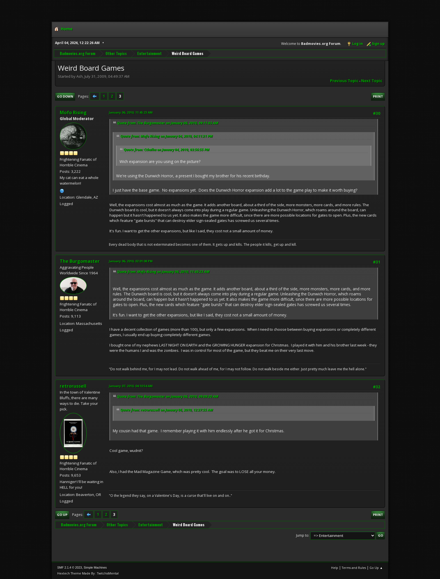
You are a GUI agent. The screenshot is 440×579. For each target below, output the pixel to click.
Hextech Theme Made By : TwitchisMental (88, 573)
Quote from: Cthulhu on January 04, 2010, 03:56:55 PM (166, 149)
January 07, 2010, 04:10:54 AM (131, 386)
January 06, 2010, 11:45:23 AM (131, 112)
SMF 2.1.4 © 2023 (69, 567)
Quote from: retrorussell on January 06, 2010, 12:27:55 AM (166, 410)
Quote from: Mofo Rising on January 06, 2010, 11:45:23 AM (163, 271)
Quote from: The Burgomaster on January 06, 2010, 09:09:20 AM (167, 396)
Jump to (302, 535)
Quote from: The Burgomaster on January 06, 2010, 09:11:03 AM (167, 123)
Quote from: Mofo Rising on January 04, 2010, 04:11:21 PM (166, 136)
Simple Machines (95, 567)
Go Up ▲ (376, 568)
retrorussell (73, 386)
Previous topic (344, 80)
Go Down (65, 96)
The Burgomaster (80, 261)
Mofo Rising (73, 112)
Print (378, 96)
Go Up (62, 515)
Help (334, 568)
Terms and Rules (354, 568)
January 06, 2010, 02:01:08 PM (131, 261)
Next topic (371, 80)
